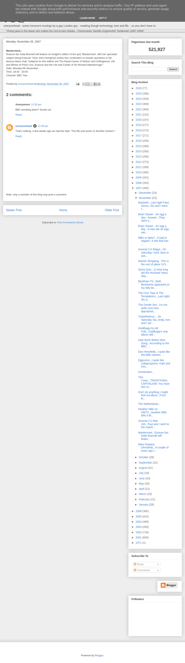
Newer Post (14, 210)
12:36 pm (43, 126)
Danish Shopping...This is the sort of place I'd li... (153, 263)
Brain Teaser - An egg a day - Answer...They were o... (152, 217)
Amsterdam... (146, 371)
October (144, 457)
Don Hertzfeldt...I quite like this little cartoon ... (154, 353)
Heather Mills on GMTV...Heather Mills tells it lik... (152, 412)
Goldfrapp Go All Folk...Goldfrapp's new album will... (153, 331)
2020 (139, 119)
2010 (139, 172)
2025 (139, 93)
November (145, 197)
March (143, 494)
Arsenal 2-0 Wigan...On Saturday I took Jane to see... (153, 252)
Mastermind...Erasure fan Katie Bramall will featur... (153, 436)
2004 (139, 521)
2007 (139, 188)
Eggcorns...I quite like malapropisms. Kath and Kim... (154, 363)
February (144, 499)
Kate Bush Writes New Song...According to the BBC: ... (153, 343)
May (142, 483)
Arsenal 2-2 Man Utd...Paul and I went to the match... (153, 424)
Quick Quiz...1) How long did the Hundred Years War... (153, 273)
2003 (139, 526)
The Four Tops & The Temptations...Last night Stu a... (154, 296)
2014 (139, 151)
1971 (139, 542)
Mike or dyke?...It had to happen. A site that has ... (153, 241)
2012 (139, 161)
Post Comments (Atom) (70, 222)
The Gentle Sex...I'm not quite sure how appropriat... (152, 308)
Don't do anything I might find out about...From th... (153, 395)
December (145, 192)
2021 (139, 114)
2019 (139, 124)
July (141, 473)
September (146, 462)
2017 (139, 135)
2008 (139, 182)
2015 (139, 146)
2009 (139, 177)
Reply (18, 114)
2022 (139, 109)
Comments (142, 570)
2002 (139, 532)
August (143, 467)
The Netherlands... (149, 403)
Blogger (99, 655)
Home (63, 210)
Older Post (112, 210)
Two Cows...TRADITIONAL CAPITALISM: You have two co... (154, 382)
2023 (139, 103)
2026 (139, 88)
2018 (139, 130)
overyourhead (23, 126)
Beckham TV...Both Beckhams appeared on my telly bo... (154, 284)
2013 (139, 156)
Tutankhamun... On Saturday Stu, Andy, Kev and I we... (154, 320)
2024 (139, 98)
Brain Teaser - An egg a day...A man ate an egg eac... (153, 229)
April (142, 488)
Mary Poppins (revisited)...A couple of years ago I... (153, 447)
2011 (139, 167)
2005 (139, 516)
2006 (139, 511)
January (144, 504)
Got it (103, 18)
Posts (139, 564)
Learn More (87, 18)
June (142, 478)
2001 (139, 537)
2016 (139, 140)
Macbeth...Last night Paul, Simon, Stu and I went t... (153, 206)
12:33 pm (36, 104)
